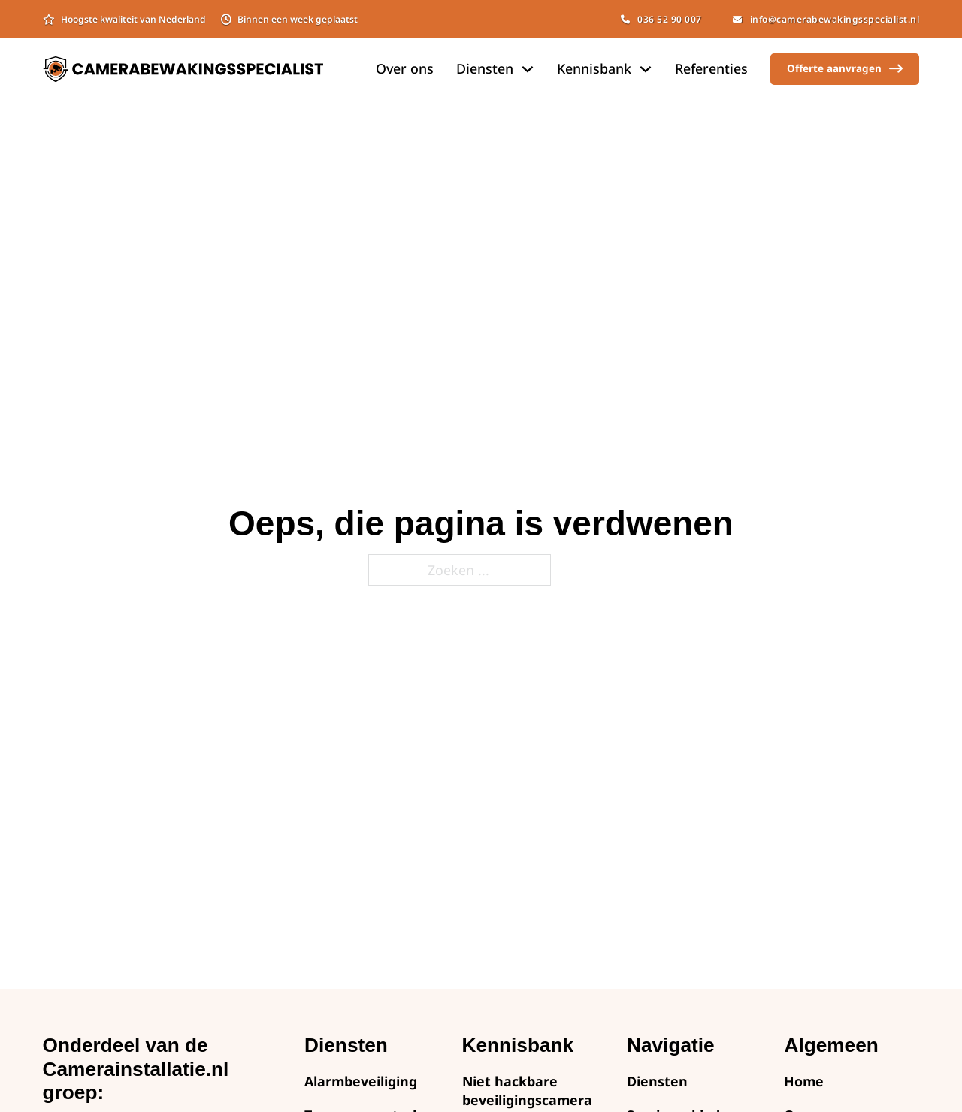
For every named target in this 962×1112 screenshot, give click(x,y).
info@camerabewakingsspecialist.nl (826, 19)
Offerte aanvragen (845, 69)
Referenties (711, 68)
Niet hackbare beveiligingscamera (527, 1090)
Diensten (657, 1081)
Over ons (405, 68)
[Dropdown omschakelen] (527, 69)
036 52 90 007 (661, 19)
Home (804, 1081)
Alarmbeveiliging (360, 1081)
